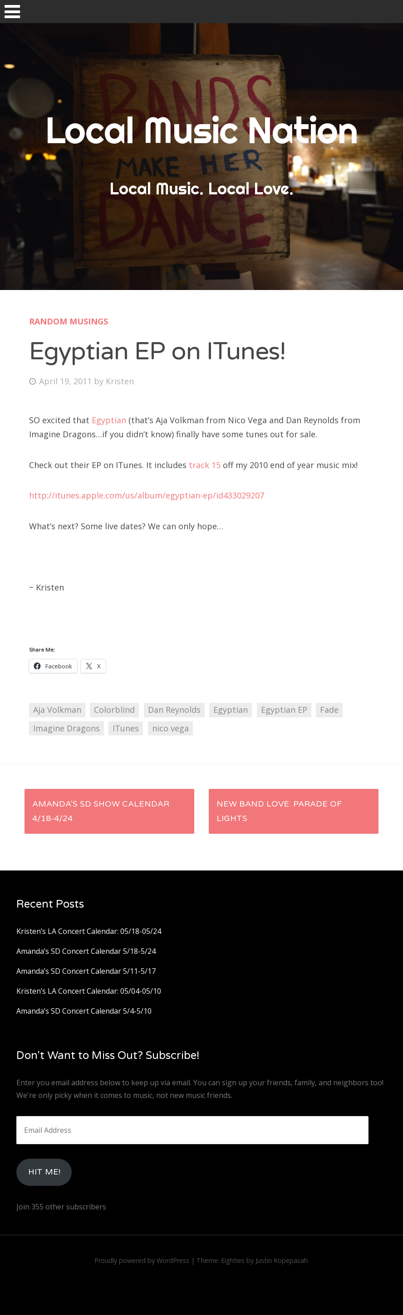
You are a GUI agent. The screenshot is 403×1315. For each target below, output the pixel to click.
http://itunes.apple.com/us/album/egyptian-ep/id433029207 (146, 495)
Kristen (120, 381)
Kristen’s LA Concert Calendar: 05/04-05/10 (88, 991)
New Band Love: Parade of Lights (279, 811)
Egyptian (110, 420)
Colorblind (114, 709)
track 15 (205, 464)
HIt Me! (44, 1172)
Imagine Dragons (66, 728)
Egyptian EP (284, 709)
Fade (329, 709)
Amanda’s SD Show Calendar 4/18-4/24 (100, 811)
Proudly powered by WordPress (141, 1260)
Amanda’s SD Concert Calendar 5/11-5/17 (86, 971)
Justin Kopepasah (282, 1260)
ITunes (126, 728)
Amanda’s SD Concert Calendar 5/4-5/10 (84, 1011)
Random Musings (68, 321)
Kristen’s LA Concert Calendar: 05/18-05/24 (88, 931)
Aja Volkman (57, 709)
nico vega (170, 728)
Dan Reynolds (174, 709)
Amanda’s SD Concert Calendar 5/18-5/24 (86, 951)
